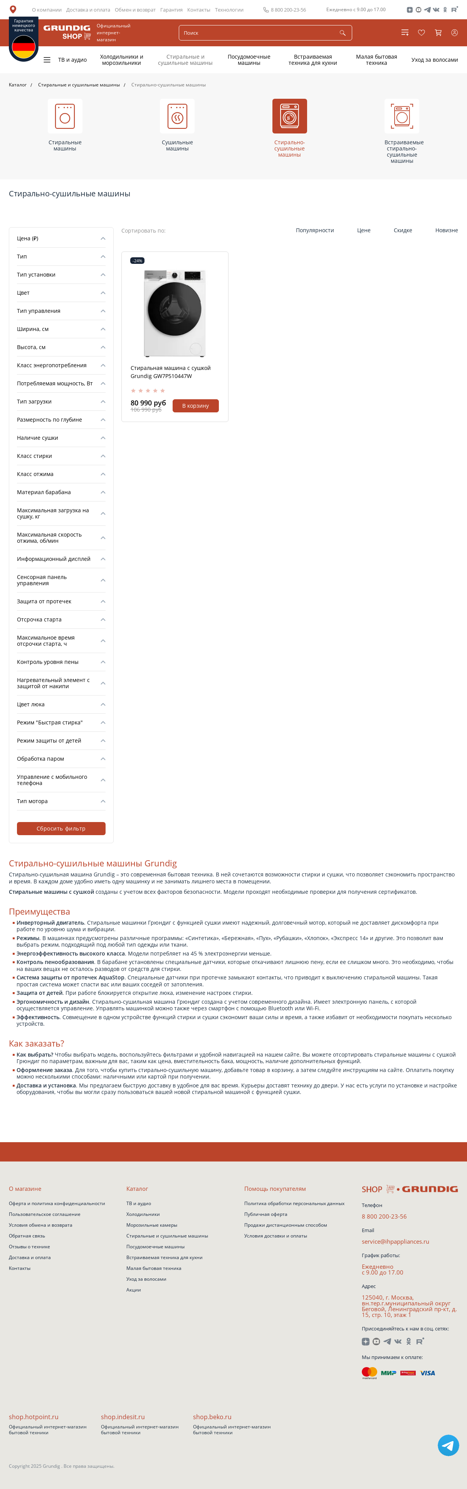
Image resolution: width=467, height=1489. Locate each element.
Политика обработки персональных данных (294, 1204)
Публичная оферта (265, 1214)
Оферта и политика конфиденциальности (57, 1204)
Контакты (198, 9)
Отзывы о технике (29, 1247)
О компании (47, 9)
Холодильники (143, 1214)
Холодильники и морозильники (121, 60)
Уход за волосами (435, 59)
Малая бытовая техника (376, 60)
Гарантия (171, 9)
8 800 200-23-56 (384, 1216)
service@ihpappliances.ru (395, 1241)
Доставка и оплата (88, 9)
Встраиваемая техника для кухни (313, 60)
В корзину (195, 405)
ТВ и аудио (72, 59)
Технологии (229, 9)
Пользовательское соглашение (45, 1214)
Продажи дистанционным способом (285, 1225)
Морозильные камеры (151, 1225)
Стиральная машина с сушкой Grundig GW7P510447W (171, 372)
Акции (133, 1290)
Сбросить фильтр (61, 828)
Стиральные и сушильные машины (185, 60)
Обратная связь (27, 1236)
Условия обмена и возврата (40, 1225)
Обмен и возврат (135, 9)
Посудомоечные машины (249, 60)
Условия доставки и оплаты (275, 1236)
